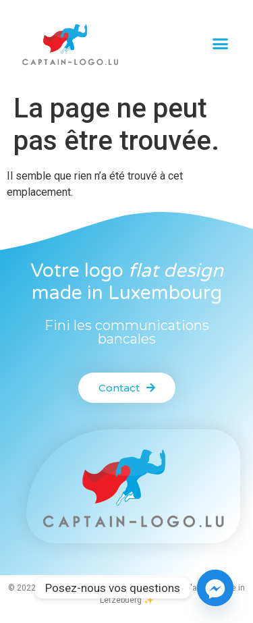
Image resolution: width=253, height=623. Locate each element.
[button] (220, 44)
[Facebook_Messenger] (215, 588)
